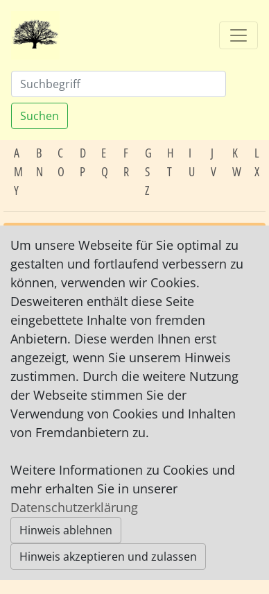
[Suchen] (118, 84)
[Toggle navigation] (238, 35)
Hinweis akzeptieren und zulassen (108, 556)
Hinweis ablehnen (65, 530)
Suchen (39, 116)
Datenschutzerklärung (74, 507)
